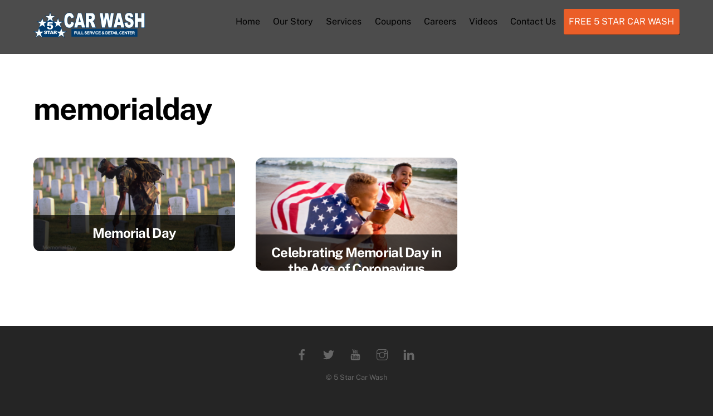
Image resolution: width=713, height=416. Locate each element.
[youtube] (355, 353)
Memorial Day (134, 233)
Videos (483, 21)
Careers (440, 21)
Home (248, 21)
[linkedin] (409, 353)
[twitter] (329, 353)
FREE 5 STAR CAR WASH (621, 21)
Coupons (393, 21)
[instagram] (382, 353)
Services (344, 21)
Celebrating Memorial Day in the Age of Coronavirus (356, 260)
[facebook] (302, 353)
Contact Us (533, 21)
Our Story (293, 21)
